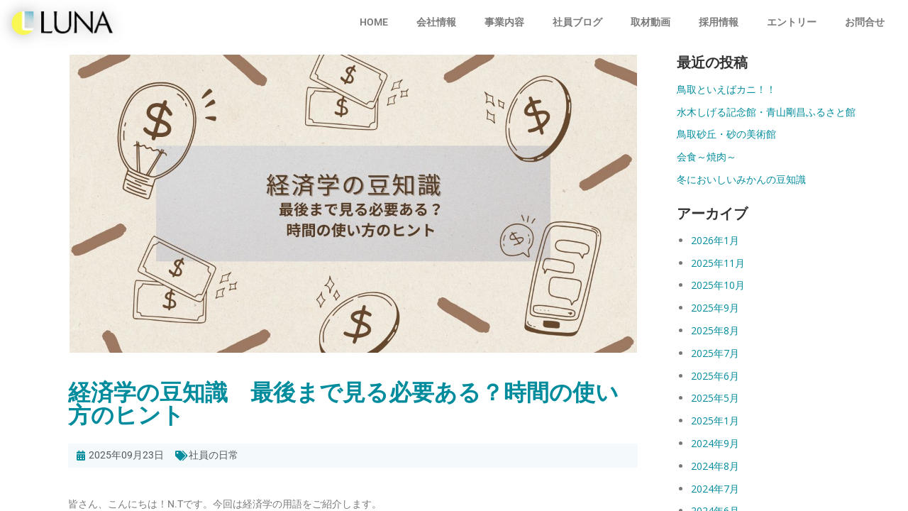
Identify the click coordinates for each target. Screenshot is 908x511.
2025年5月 (715, 398)
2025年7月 (715, 353)
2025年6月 (715, 376)
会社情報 (436, 22)
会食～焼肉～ (706, 156)
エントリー (791, 22)
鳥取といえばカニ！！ (726, 89)
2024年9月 (715, 443)
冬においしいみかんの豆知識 (741, 179)
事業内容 (504, 22)
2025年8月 (715, 330)
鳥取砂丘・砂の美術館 (726, 134)
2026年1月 (715, 240)
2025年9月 (715, 307)
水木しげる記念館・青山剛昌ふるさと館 (766, 112)
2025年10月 (718, 285)
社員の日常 (213, 455)
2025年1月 (715, 420)
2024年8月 (715, 466)
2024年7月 (715, 488)
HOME (374, 22)
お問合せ (865, 22)
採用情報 (718, 22)
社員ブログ (577, 22)
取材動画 (650, 22)
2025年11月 (718, 263)
